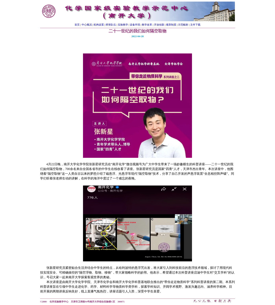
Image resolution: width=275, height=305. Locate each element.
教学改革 (147, 24)
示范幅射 (183, 24)
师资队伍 (111, 24)
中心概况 (87, 24)
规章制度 (171, 24)
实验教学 (123, 24)
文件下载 (195, 24)
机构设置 (99, 24)
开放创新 (159, 24)
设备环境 (135, 24)
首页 (77, 24)
